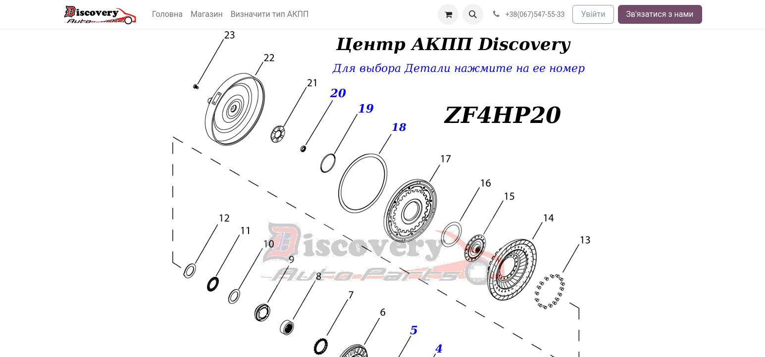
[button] (472, 14)
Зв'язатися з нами (660, 14)
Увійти (593, 14)
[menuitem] (167, 14)
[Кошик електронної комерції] (448, 14)
